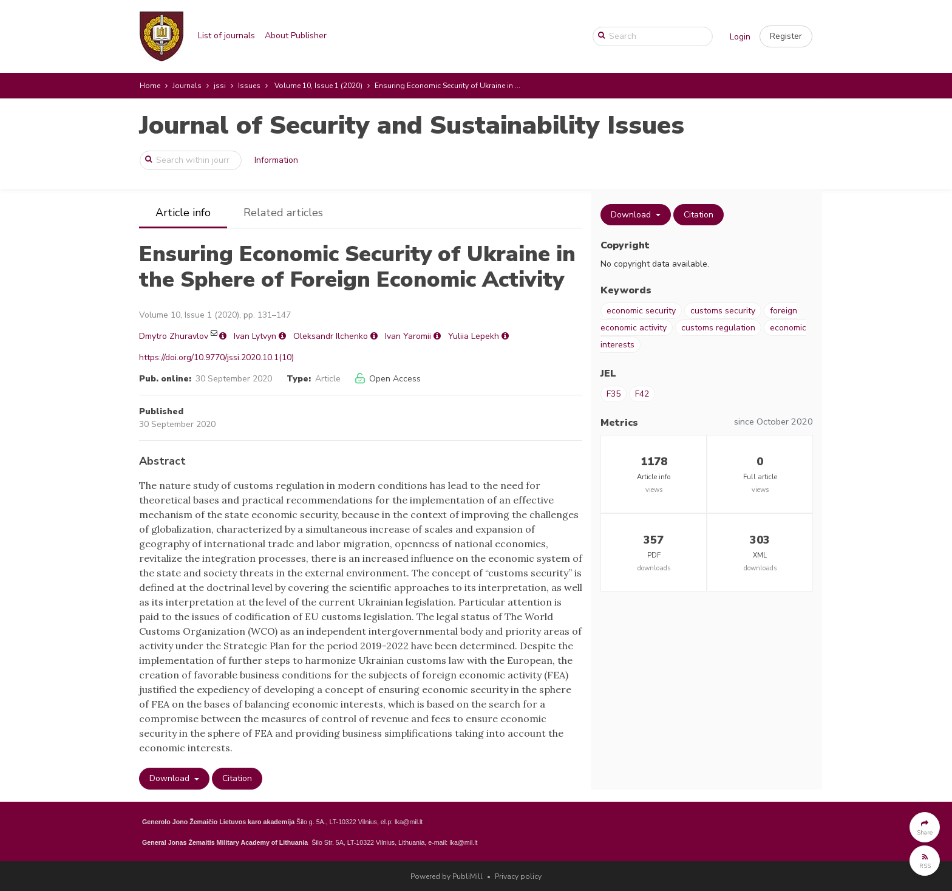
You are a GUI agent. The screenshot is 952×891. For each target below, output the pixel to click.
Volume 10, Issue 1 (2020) (318, 85)
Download (170, 778)
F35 (613, 394)
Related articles (283, 212)
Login (740, 37)
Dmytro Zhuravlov (173, 336)
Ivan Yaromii (408, 336)
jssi (220, 85)
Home (150, 85)
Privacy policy (518, 876)
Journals (187, 85)
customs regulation (718, 327)
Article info (183, 212)
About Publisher (296, 35)
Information (276, 160)
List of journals (226, 35)
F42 (642, 394)
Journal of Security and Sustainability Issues (411, 125)
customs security (722, 310)
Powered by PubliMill (446, 876)
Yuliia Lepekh (473, 336)
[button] (786, 36)
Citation (237, 778)
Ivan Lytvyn (255, 336)
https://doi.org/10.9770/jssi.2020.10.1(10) (216, 357)
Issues (249, 85)
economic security (641, 310)
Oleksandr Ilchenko (330, 336)
